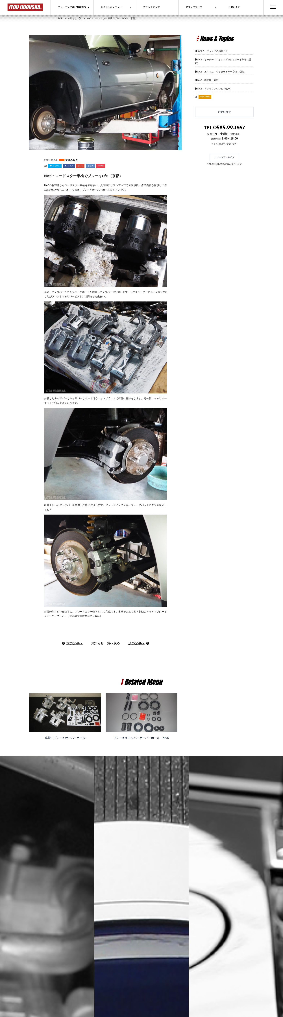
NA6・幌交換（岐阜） (209, 80)
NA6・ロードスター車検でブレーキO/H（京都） (83, 176)
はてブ (90, 166)
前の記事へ (74, 643)
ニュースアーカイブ (224, 157)
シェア (68, 166)
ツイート (54, 166)
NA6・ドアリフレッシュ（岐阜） (214, 88)
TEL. (224, 128)
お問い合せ (224, 111)
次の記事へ (136, 643)
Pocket (101, 166)
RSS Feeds (205, 97)
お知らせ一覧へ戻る (105, 643)
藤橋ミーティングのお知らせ (212, 51)
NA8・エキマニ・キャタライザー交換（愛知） (222, 71)
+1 (79, 166)
